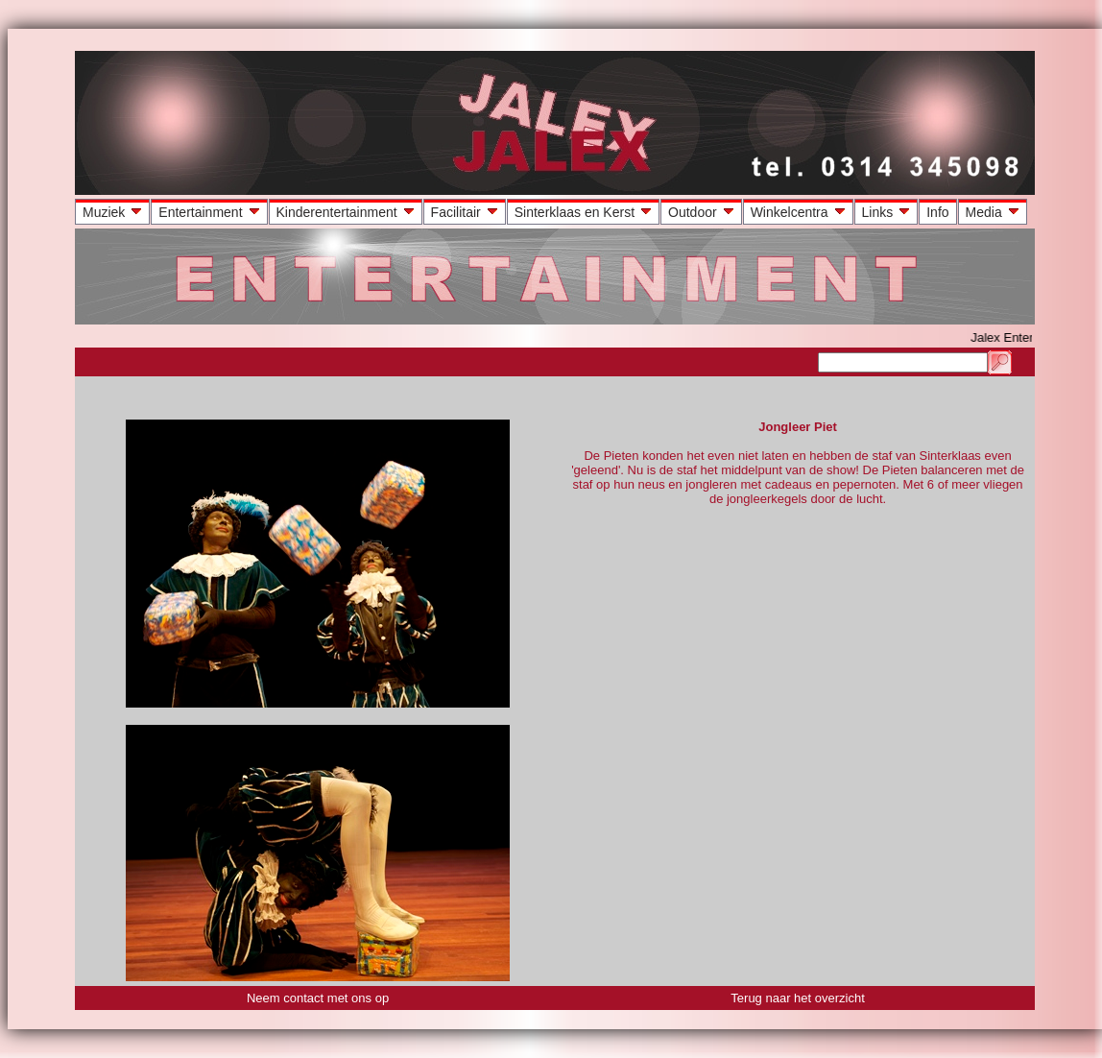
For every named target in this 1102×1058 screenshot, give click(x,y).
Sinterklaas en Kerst (585, 212)
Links (888, 212)
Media (994, 212)
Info (937, 212)
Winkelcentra (800, 212)
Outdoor (703, 212)
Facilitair (466, 212)
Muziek (114, 212)
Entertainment (210, 212)
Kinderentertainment (347, 212)
